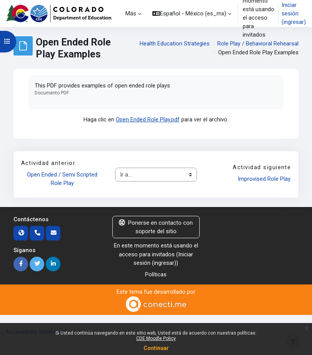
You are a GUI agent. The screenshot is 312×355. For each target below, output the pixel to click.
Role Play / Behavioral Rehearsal (258, 43)
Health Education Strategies (175, 43)
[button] (191, 13)
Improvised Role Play (264, 178)
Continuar (156, 348)
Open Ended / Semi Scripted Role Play (63, 179)
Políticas (156, 274)
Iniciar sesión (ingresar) (294, 13)
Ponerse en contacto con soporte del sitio (156, 227)
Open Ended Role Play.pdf (148, 119)
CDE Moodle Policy (156, 338)
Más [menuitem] (130, 13)
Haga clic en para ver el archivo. (156, 119)
